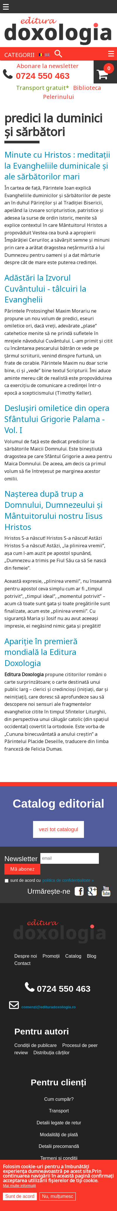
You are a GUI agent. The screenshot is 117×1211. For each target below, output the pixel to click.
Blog (91, 956)
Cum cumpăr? (58, 1099)
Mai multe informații (19, 1185)
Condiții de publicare (35, 1045)
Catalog (73, 956)
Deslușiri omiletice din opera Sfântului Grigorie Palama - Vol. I (56, 419)
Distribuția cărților (51, 1052)
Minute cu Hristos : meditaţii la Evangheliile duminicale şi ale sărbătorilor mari (57, 165)
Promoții (51, 956)
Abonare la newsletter (48, 65)
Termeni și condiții (59, 1158)
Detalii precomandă (59, 1146)
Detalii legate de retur (59, 1122)
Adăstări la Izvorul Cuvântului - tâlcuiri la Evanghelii (45, 288)
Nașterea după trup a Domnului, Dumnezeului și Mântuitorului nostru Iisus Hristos (53, 510)
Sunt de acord (20, 1196)
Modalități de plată (59, 1134)
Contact (22, 963)
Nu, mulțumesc (57, 1196)
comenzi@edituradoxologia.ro (48, 1007)
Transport (59, 1110)
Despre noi (25, 956)
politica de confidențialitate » (68, 880)
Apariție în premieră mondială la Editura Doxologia (41, 652)
